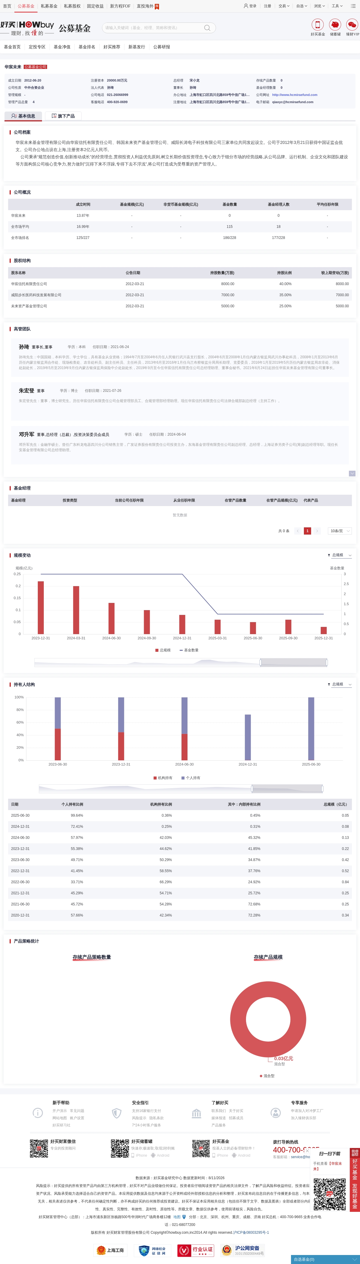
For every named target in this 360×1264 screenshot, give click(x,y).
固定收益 (95, 6)
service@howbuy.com (308, 1157)
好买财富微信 (63, 1141)
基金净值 (62, 47)
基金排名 (87, 47)
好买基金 (220, 1141)
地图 (177, 1217)
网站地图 (59, 1118)
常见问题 (77, 1111)
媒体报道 (219, 1118)
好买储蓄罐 (141, 1141)
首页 (7, 6)
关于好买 (236, 1111)
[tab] (24, 116)
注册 (267, 6)
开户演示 (59, 1111)
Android (163, 1155)
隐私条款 (156, 1118)
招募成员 (236, 1118)
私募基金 (49, 6)
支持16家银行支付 (146, 1111)
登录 (252, 6)
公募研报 (161, 47)
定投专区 (37, 47)
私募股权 (72, 6)
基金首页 (12, 47)
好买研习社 (61, 1125)
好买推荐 (112, 47)
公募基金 (26, 6)
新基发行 (136, 47)
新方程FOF (120, 6)
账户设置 (77, 1118)
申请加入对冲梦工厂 (307, 1111)
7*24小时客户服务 (146, 1125)
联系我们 (219, 1111)
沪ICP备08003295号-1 (251, 1232)
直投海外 (148, 6)
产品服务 (219, 1125)
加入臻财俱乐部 (303, 1118)
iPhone (141, 1155)
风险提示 (139, 1118)
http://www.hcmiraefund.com (295, 95)
